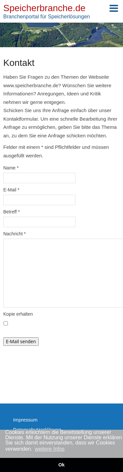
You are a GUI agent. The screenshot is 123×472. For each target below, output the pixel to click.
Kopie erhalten (18, 314)
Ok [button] (61, 464)
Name (11, 167)
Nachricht (14, 233)
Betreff (11, 211)
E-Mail (11, 189)
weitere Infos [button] (50, 449)
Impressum (25, 420)
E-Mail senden (21, 341)
